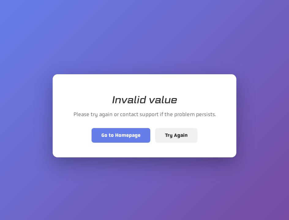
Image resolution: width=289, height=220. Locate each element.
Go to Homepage (121, 135)
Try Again (176, 135)
